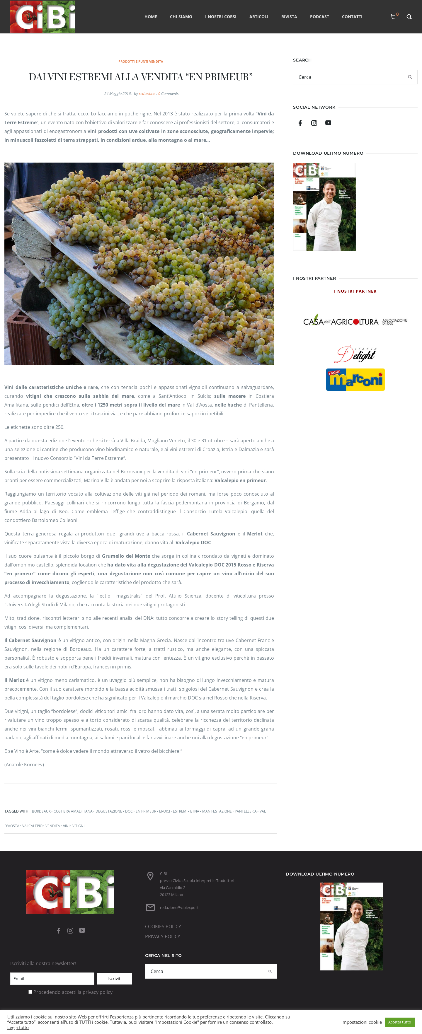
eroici (164, 811)
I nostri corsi (220, 16)
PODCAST (319, 16)
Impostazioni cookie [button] (361, 1022)
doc (129, 811)
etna (194, 811)
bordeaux (41, 811)
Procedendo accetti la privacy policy (73, 992)
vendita (52, 825)
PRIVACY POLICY (162, 936)
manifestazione (217, 811)
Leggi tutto (18, 1027)
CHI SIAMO (181, 16)
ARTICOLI (258, 16)
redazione (147, 93)
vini (66, 825)
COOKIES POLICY (163, 926)
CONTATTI (352, 16)
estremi (180, 811)
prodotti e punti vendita (140, 61)
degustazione (109, 811)
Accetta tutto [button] (399, 1022)
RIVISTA (289, 16)
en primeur (146, 811)
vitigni (78, 825)
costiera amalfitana (73, 811)
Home (150, 16)
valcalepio (32, 825)
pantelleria (246, 811)
